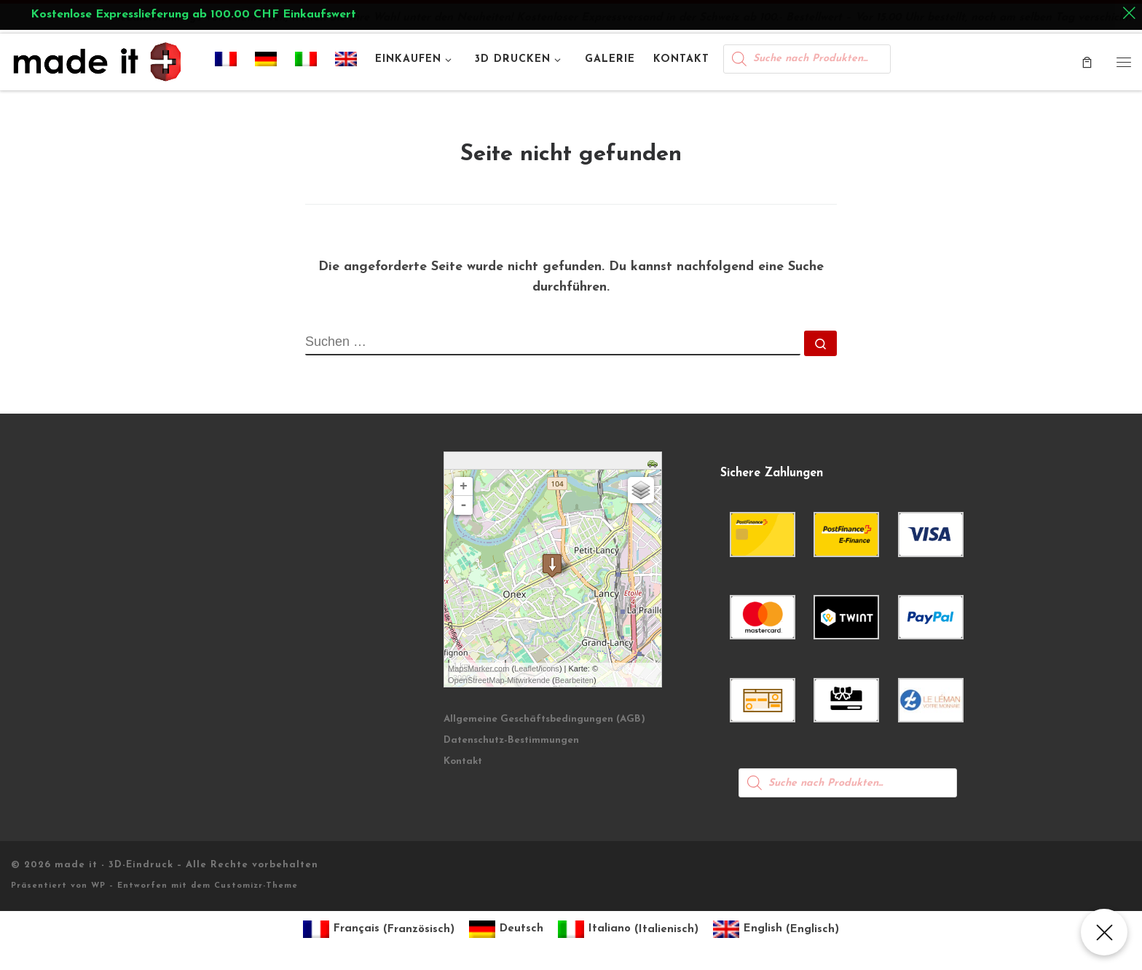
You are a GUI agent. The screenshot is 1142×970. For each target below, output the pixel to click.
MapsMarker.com (478, 668)
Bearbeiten (574, 680)
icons (549, 668)
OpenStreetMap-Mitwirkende (499, 680)
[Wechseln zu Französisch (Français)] (379, 929)
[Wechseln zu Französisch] (226, 61)
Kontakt (463, 761)
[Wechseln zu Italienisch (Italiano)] (628, 929)
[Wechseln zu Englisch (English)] (776, 929)
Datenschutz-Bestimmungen (511, 740)
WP (98, 886)
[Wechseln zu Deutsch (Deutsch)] (506, 929)
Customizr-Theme (256, 886)
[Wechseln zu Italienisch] (306, 61)
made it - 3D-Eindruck (114, 865)
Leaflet (526, 668)
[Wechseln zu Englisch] (346, 61)
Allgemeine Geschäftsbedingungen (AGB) (544, 719)
